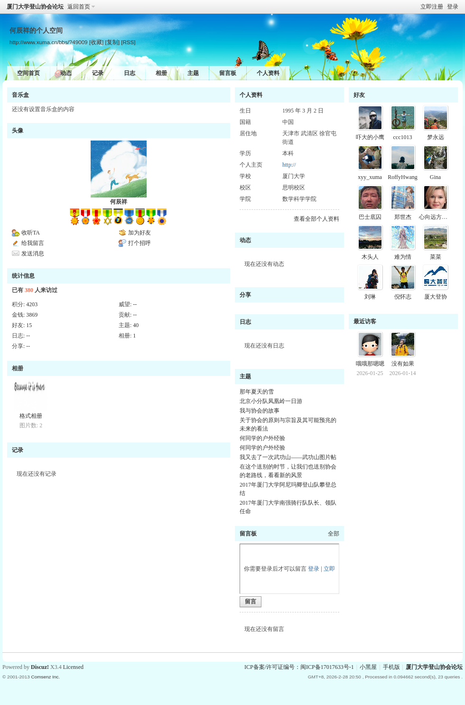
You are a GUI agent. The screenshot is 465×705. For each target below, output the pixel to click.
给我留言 (32, 243)
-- (135, 304)
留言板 (227, 73)
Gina (435, 177)
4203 (31, 304)
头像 (17, 130)
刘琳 (370, 296)
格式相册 (30, 416)
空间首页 (28, 73)
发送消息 (32, 253)
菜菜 (435, 257)
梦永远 (435, 137)
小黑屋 (368, 667)
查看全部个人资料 (316, 219)
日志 (129, 73)
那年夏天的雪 (257, 391)
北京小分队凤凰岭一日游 (271, 401)
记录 (97, 73)
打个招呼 (139, 243)
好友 (359, 95)
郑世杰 (402, 217)
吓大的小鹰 (370, 137)
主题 (193, 73)
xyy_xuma (370, 177)
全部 (333, 533)
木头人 (370, 257)
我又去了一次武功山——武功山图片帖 (288, 457)
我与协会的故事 (259, 410)
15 (29, 325)
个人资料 (268, 73)
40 (136, 325)
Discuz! (40, 667)
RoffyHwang (402, 177)
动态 (66, 73)
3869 (31, 314)
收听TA (30, 232)
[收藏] (96, 42)
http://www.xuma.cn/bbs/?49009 (48, 42)
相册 (161, 73)
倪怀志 (402, 296)
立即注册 (431, 6)
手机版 (391, 667)
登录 (452, 6)
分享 (245, 294)
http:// (289, 164)
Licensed (73, 667)
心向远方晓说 (436, 217)
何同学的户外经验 (262, 438)
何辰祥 (118, 201)
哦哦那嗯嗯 (370, 363)
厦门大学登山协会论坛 (35, 6)
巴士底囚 (370, 217)
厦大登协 (435, 296)
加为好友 (139, 232)
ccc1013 (402, 137)
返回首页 (78, 6)
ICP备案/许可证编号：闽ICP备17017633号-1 (299, 667)
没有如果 (402, 363)
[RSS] (128, 42)
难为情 (402, 257)
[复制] (112, 42)
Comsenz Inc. (45, 676)
